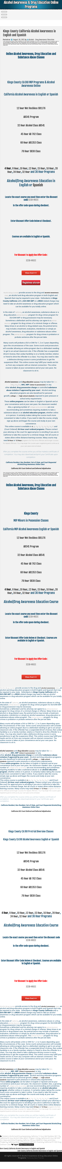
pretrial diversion (24, 315)
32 (54, 426)
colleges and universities (38, 407)
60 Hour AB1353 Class (31, 142)
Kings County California (26, 1152)
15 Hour (44, 168)
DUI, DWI (12, 385)
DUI (22, 385)
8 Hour (16, 168)
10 (36, 426)
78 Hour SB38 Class (31, 151)
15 (42, 426)
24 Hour (18, 172)
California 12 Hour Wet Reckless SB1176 (45, 1144)
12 (39, 426)
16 (45, 426)
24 (51, 426)
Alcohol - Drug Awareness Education (41, 40)
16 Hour (53, 168)
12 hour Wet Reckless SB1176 (31, 108)
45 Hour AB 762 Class (31, 134)
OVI (18, 385)
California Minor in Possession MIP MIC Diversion (25, 1149)
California (19, 312)
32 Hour (28, 172)
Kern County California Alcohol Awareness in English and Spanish (25, 1156)
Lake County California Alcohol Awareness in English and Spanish (37, 1158)
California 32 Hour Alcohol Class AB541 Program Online (20, 1146)
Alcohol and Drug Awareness (19, 1144)
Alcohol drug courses (14, 293)
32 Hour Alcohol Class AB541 (31, 125)
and (23, 396)
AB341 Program (31, 117)
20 (48, 426)
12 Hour (34, 168)
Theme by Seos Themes (35, 1165)
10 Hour (25, 168)
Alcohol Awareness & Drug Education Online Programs (31, 5)
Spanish (38, 185)
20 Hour (9, 172)
